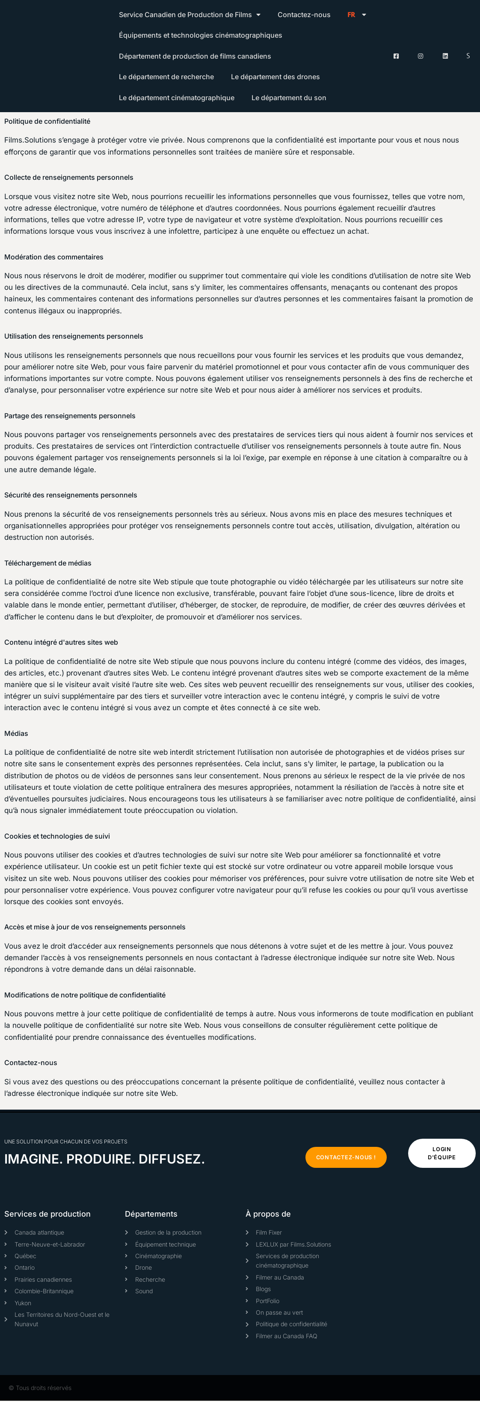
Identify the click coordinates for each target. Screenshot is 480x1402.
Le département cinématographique (176, 97)
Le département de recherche (166, 76)
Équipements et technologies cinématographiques (200, 35)
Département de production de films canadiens (195, 56)
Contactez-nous (304, 14)
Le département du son (289, 97)
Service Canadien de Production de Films (190, 14)
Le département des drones (275, 76)
